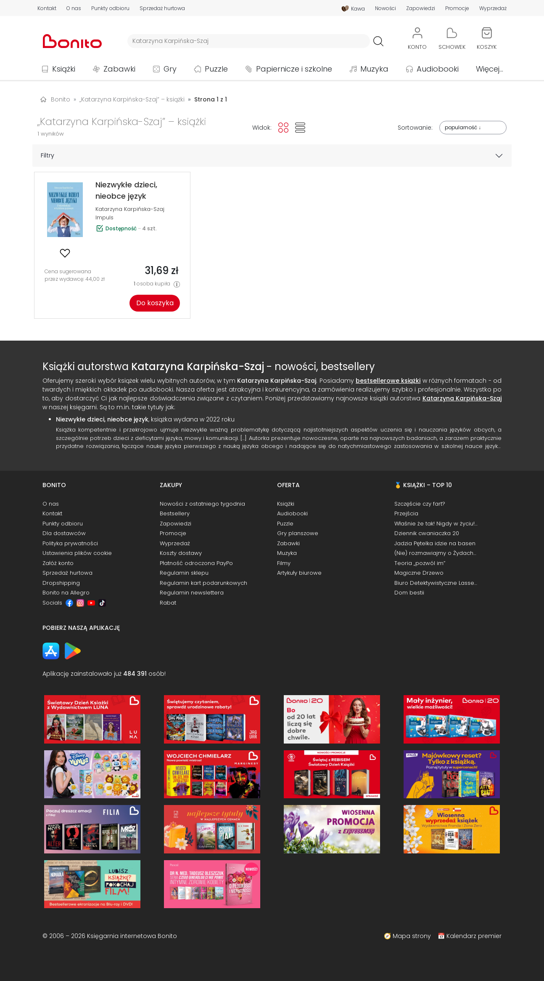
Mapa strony (412, 936)
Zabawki (119, 69)
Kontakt (46, 8)
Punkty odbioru (110, 8)
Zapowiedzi (420, 8)
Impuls (104, 217)
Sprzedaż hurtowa (162, 8)
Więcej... (489, 69)
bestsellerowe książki (388, 380)
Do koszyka (155, 303)
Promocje (457, 8)
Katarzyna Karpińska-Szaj (129, 209)
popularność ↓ (463, 127)
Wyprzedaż (493, 8)
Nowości (385, 8)
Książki (63, 69)
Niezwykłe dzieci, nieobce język (102, 419)
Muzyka (374, 69)
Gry (170, 69)
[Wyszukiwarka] (248, 41)
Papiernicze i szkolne (294, 69)
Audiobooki (438, 69)
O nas (73, 8)
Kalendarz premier (474, 936)
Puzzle (216, 69)
